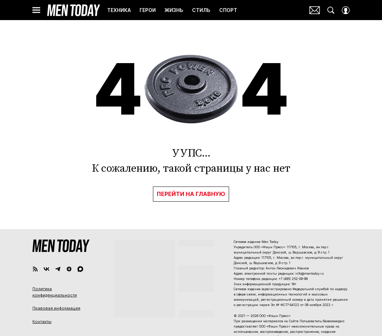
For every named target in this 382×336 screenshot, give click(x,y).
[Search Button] (331, 10)
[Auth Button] (346, 10)
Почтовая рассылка (314, 10)
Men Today (73, 10)
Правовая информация (56, 308)
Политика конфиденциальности (54, 292)
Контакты (41, 321)
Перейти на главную (191, 193)
